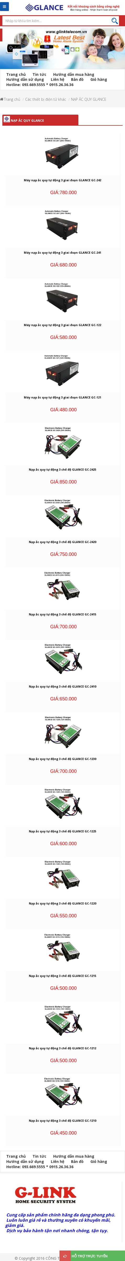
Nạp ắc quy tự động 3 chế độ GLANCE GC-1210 (62, 1120)
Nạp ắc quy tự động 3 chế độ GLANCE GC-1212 (62, 1048)
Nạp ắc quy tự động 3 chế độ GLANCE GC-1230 (62, 759)
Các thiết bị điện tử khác (45, 99)
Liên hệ (57, 79)
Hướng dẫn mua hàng (73, 74)
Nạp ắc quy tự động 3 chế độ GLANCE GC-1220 (62, 903)
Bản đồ (77, 79)
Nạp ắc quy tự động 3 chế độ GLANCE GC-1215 (62, 976)
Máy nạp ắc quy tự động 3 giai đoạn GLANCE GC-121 (62, 397)
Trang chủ (16, 74)
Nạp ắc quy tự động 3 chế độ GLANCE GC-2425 (62, 469)
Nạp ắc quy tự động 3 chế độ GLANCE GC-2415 (62, 614)
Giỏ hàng (98, 79)
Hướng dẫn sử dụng (25, 79)
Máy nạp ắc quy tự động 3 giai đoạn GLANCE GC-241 (62, 252)
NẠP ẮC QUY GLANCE (88, 99)
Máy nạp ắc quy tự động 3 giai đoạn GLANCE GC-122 (62, 325)
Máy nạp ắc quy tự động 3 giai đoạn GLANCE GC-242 (62, 180)
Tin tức (39, 74)
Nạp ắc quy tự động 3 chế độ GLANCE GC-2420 (62, 542)
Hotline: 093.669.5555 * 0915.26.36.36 (39, 84)
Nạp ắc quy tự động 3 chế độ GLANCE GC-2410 (62, 686)
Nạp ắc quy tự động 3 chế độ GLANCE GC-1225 (62, 831)
